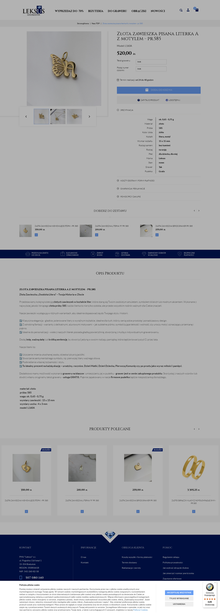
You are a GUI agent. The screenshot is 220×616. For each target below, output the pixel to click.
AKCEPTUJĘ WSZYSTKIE (179, 592)
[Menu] (215, 583)
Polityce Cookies (140, 610)
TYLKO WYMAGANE (179, 598)
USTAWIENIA (179, 604)
